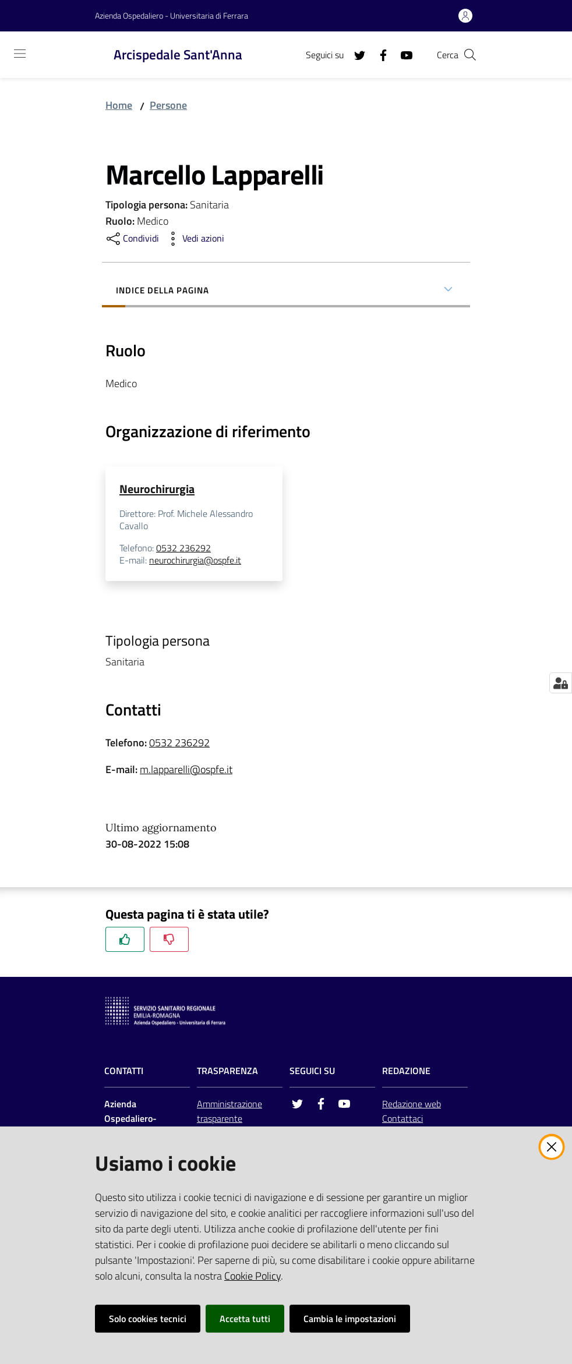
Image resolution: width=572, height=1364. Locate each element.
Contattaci (402, 1118)
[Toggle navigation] (20, 54)
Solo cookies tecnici (147, 1319)
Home (118, 105)
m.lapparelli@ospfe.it (186, 769)
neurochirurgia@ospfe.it (195, 561)
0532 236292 (183, 548)
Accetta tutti (245, 1319)
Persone (168, 105)
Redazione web (411, 1104)
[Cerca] (470, 55)
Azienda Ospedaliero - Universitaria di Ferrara (171, 15)
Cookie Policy (252, 1276)
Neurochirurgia (157, 489)
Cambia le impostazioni (349, 1319)
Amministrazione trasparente (229, 1111)
